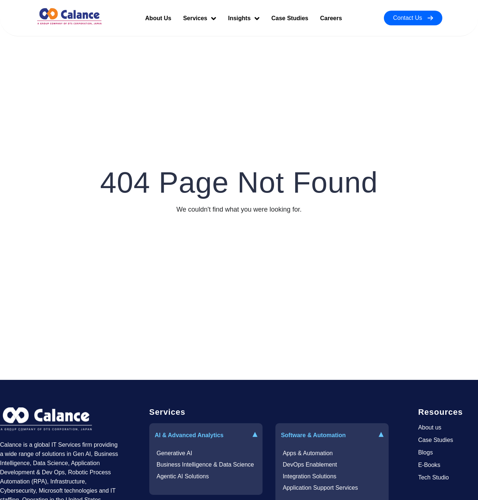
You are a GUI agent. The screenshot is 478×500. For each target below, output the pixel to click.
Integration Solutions (309, 476)
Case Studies (289, 18)
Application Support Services (320, 488)
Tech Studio (433, 477)
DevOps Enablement (310, 464)
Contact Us (413, 18)
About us (429, 427)
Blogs (425, 452)
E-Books (429, 465)
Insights (244, 18)
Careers (331, 18)
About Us (158, 18)
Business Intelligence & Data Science (205, 464)
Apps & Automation (308, 453)
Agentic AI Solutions (183, 476)
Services (199, 18)
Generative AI (174, 453)
